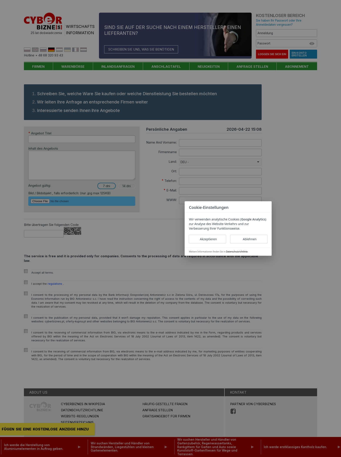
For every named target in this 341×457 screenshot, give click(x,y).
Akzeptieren (208, 239)
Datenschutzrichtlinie (236, 251)
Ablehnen (250, 239)
